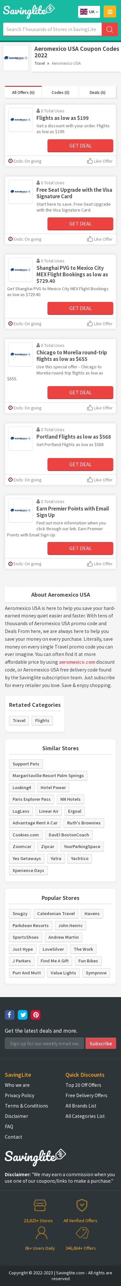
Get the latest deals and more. (41, 1030)
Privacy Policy (19, 1095)
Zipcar (47, 846)
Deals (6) (98, 92)
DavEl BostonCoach (69, 835)
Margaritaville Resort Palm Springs (48, 775)
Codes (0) (60, 92)
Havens (92, 913)
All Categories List (85, 1116)
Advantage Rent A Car (35, 823)
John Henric (70, 925)
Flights (42, 720)
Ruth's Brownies (84, 823)
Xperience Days (28, 870)
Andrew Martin (63, 937)
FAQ (9, 1126)
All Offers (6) (23, 92)
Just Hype (23, 949)
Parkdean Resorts (31, 925)
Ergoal (74, 811)
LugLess (21, 811)
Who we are (17, 1085)
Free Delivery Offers (86, 1095)
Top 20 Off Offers (83, 1085)
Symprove (96, 973)
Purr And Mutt (27, 973)
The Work (83, 949)
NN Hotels (70, 799)
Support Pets (26, 764)
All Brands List (81, 1105)
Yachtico (79, 858)
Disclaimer (16, 1116)
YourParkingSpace (82, 846)
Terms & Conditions (26, 1105)
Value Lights (63, 973)
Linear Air (48, 811)
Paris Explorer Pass (32, 799)
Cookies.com (26, 835)
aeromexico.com (77, 662)
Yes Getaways (27, 858)
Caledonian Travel (56, 913)
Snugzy (20, 913)
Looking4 (22, 787)
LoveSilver (53, 949)
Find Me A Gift (55, 961)
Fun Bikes (88, 961)
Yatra (56, 858)
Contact (13, 1136)
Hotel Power (53, 787)
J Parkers (22, 961)
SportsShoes (26, 937)
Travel (40, 63)
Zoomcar (22, 846)
